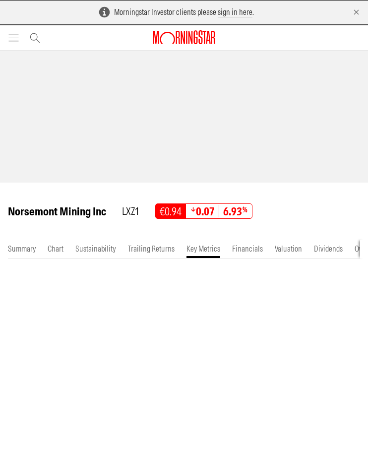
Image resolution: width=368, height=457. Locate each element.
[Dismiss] (356, 12)
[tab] (22, 249)
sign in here (235, 12)
